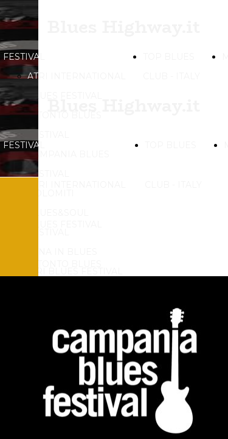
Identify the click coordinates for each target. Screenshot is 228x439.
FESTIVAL (24, 56)
